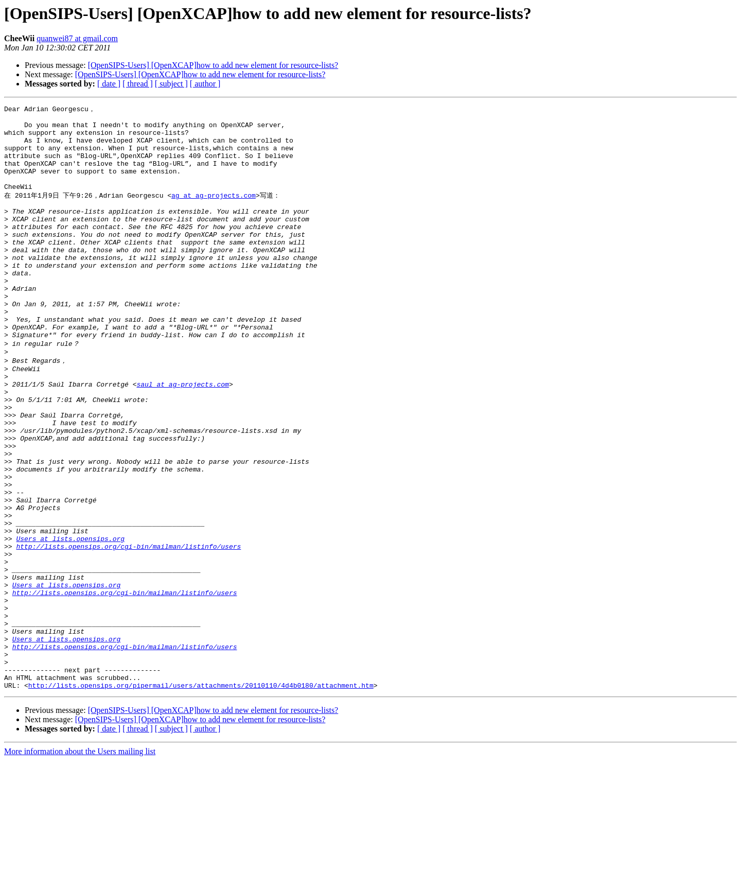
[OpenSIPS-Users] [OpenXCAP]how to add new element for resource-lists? (213, 65)
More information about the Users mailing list (79, 863)
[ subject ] (171, 83)
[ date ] (108, 83)
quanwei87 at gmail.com (77, 38)
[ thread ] (137, 83)
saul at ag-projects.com (182, 435)
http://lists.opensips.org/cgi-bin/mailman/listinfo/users (128, 630)
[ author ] (205, 83)
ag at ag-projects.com (213, 211)
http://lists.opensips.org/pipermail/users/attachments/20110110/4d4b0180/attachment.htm (201, 796)
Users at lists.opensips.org (70, 620)
